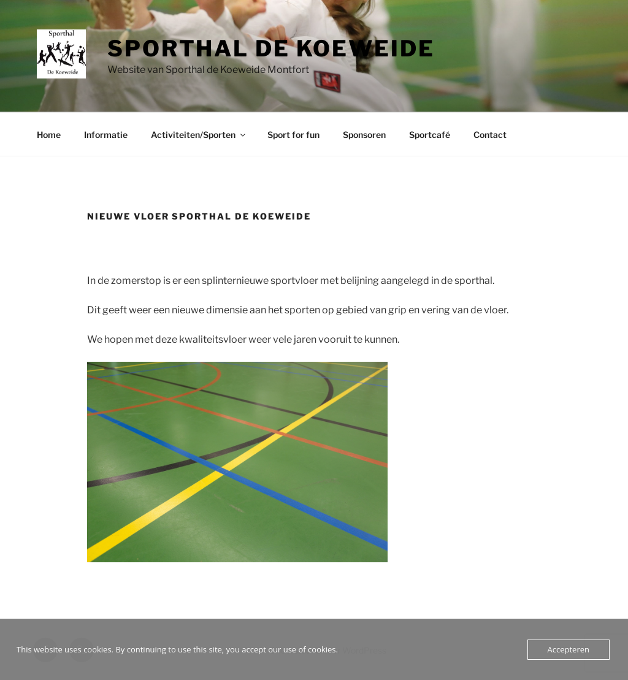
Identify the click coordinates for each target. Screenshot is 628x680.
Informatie (106, 134)
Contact (490, 134)
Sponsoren (364, 134)
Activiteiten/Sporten (199, 134)
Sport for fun (293, 134)
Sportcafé (429, 134)
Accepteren (568, 649)
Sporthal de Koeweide (271, 48)
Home (49, 134)
